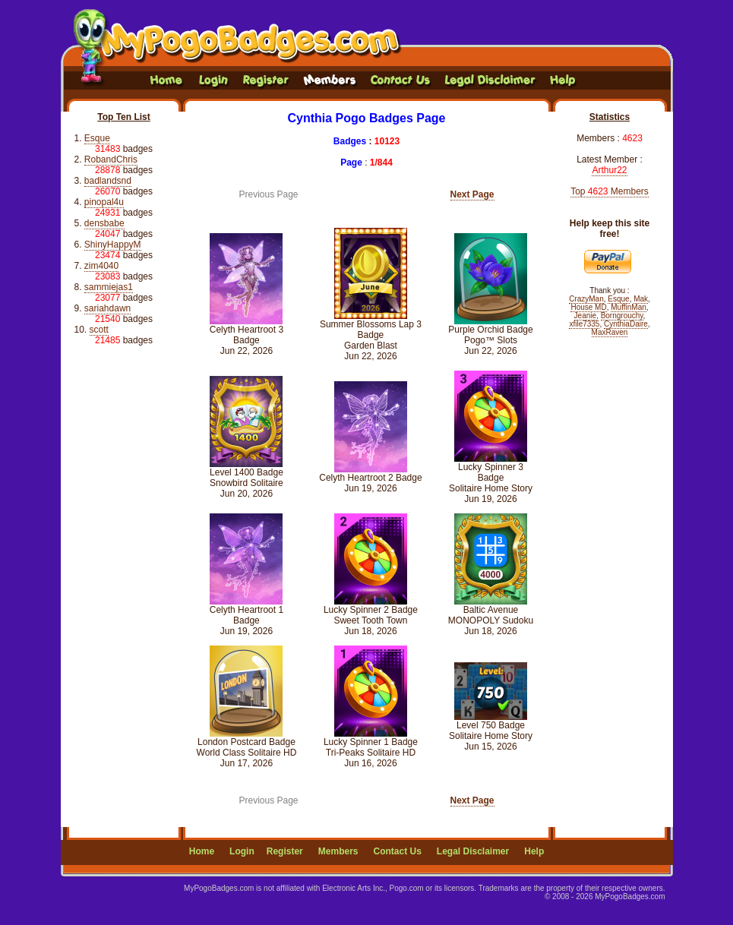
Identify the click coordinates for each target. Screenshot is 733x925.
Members (338, 851)
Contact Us (397, 851)
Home (201, 851)
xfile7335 (584, 324)
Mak (640, 299)
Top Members (609, 191)
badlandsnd (107, 180)
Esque (97, 138)
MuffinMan (628, 307)
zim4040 (101, 265)
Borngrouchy (622, 315)
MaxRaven (610, 332)
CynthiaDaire (626, 324)
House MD (588, 307)
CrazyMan (586, 299)
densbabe (104, 223)
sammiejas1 (108, 287)
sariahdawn (107, 308)
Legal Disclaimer (473, 851)
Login (241, 851)
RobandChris (110, 159)
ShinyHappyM (112, 244)
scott (99, 329)
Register (285, 851)
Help (534, 851)
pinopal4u (104, 202)
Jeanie (585, 315)
